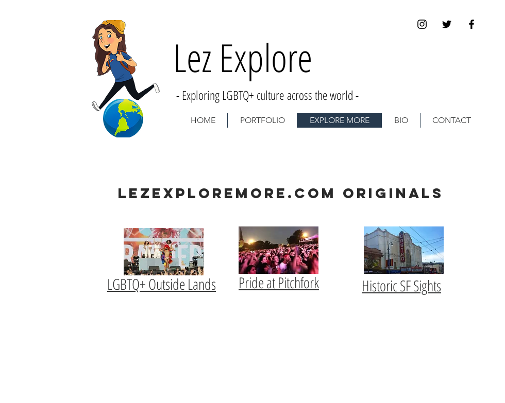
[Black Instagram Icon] (422, 24)
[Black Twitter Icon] (447, 24)
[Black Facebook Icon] (471, 24)
